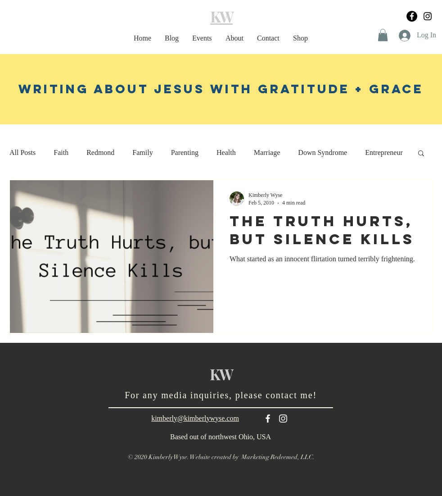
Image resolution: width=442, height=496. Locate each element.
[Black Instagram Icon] (427, 16)
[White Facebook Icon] (267, 418)
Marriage (267, 152)
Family (142, 152)
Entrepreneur (384, 152)
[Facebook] (411, 16)
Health (226, 152)
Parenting (184, 152)
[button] (383, 35)
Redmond (100, 152)
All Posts (22, 152)
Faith (61, 152)
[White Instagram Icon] (283, 418)
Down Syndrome (322, 152)
